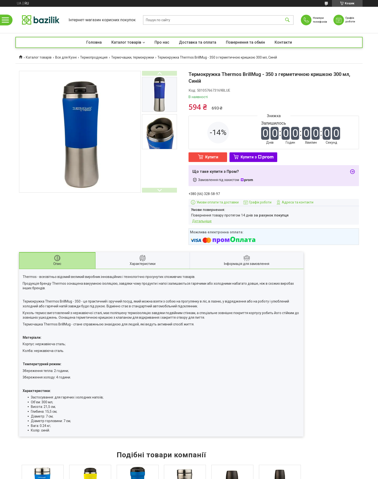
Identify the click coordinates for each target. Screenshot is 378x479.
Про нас (162, 42)
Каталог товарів (126, 42)
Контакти (283, 42)
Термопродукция (94, 57)
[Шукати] (287, 19)
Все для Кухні (66, 57)
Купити (211, 157)
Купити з (257, 157)
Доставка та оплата (197, 42)
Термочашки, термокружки (132, 57)
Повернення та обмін (245, 42)
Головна (94, 42)
